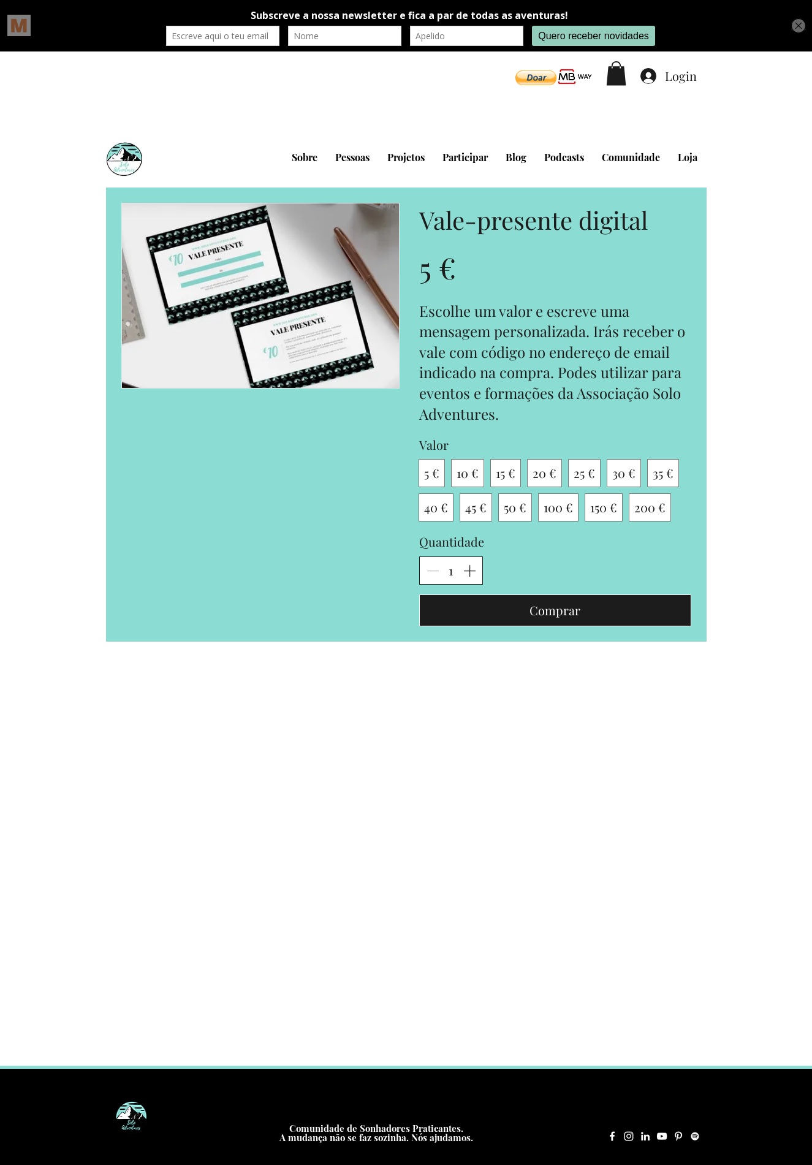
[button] (535, 77)
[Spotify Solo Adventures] (695, 1136)
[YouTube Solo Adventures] (662, 1136)
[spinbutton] (451, 570)
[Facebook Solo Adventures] (612, 1136)
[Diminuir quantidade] (432, 570)
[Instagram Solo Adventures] (629, 1136)
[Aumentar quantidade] (469, 570)
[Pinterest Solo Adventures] (678, 1136)
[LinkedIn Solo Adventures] (645, 1136)
